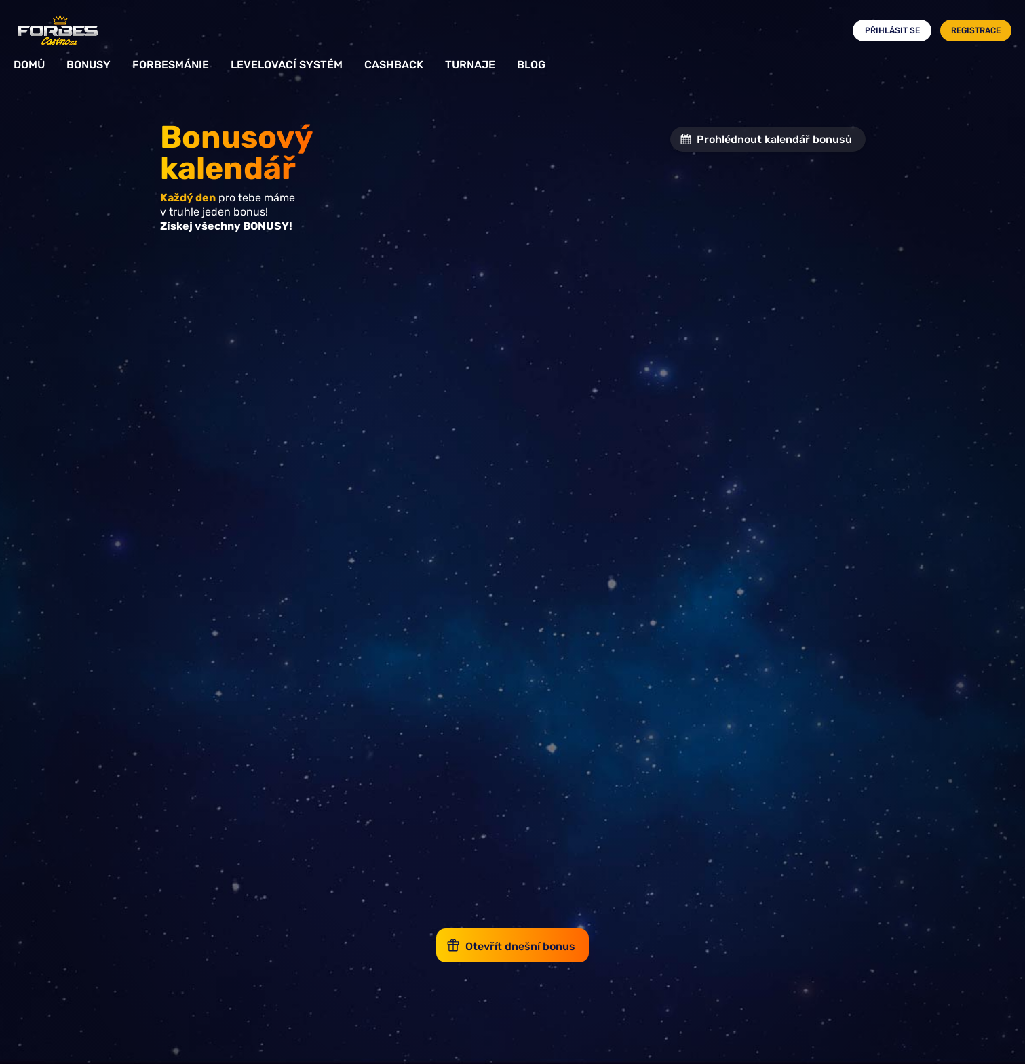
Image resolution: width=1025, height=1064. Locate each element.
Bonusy (88, 64)
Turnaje (470, 64)
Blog (531, 64)
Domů (29, 64)
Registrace (976, 30)
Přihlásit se (892, 30)
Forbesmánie (170, 64)
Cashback (393, 64)
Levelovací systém (287, 64)
